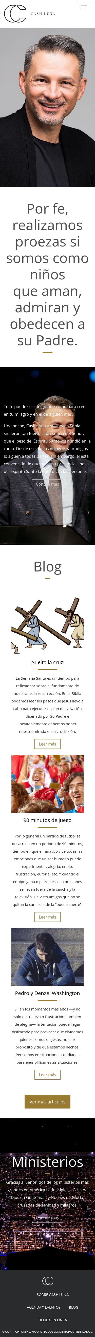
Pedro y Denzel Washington (47, 993)
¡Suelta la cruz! (47, 662)
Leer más (47, 744)
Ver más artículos (47, 1102)
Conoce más (47, 484)
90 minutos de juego (47, 820)
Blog (73, 1307)
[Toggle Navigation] (84, 7)
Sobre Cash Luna (53, 1294)
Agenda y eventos (44, 1307)
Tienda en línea (52, 1320)
